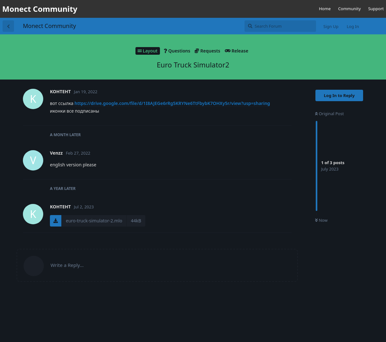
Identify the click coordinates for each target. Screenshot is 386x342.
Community (349, 8)
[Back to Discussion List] (8, 26)
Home (325, 8)
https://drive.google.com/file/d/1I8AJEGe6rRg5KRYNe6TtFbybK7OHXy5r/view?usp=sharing (172, 103)
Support (376, 8)
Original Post (329, 113)
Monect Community (49, 26)
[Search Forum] (280, 26)
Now (321, 220)
